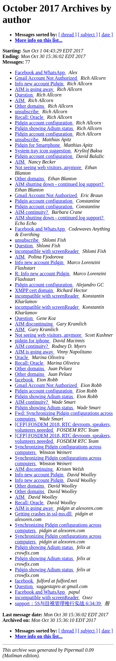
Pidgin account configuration (44, 122)
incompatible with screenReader (47, 251)
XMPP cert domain (34, 290)
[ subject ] (88, 34)
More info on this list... (38, 40)
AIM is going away (34, 89)
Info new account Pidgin (40, 83)
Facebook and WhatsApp (40, 72)
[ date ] (106, 34)
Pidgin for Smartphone (38, 145)
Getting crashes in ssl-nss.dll (44, 513)
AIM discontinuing (34, 323)
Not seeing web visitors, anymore (49, 167)
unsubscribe (27, 111)
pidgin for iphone (32, 340)
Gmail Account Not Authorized (46, 78)
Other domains (30, 106)
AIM (20, 100)
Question (24, 94)
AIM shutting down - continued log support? (60, 184)
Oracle (22, 357)
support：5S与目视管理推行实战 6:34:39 (58, 603)
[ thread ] (67, 34)
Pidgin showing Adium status (44, 128)
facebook (24, 379)
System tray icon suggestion (43, 150)
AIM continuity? (32, 212)
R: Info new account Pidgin (43, 273)
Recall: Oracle (30, 117)
